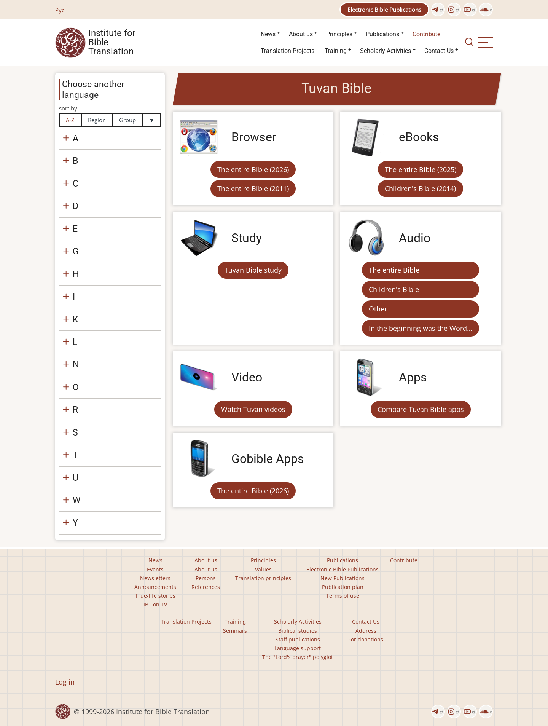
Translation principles (263, 578)
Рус (59, 10)
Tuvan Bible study (253, 269)
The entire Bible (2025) (420, 169)
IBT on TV (155, 604)
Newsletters (155, 578)
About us (301, 34)
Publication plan (342, 586)
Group (127, 120)
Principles (339, 34)
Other (378, 308)
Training (336, 50)
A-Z (70, 120)
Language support (297, 648)
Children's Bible (394, 289)
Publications (382, 34)
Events (155, 569)
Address (365, 630)
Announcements (155, 586)
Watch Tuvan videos (253, 409)
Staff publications (298, 639)
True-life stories (155, 595)
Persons (206, 578)
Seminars (235, 630)
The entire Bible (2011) (253, 188)
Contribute (426, 34)
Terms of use (342, 595)
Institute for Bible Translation (111, 42)
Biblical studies (297, 630)
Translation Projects (287, 50)
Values (263, 569)
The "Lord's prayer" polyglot (297, 657)
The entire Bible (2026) (253, 169)
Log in (65, 681)
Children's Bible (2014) (420, 188)
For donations (365, 639)
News (268, 34)
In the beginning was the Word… (420, 328)
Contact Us (439, 50)
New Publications (342, 578)
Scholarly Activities (385, 50)
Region (97, 120)
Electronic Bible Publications (384, 9)
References (205, 586)
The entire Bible (394, 269)
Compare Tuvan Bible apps (421, 409)
